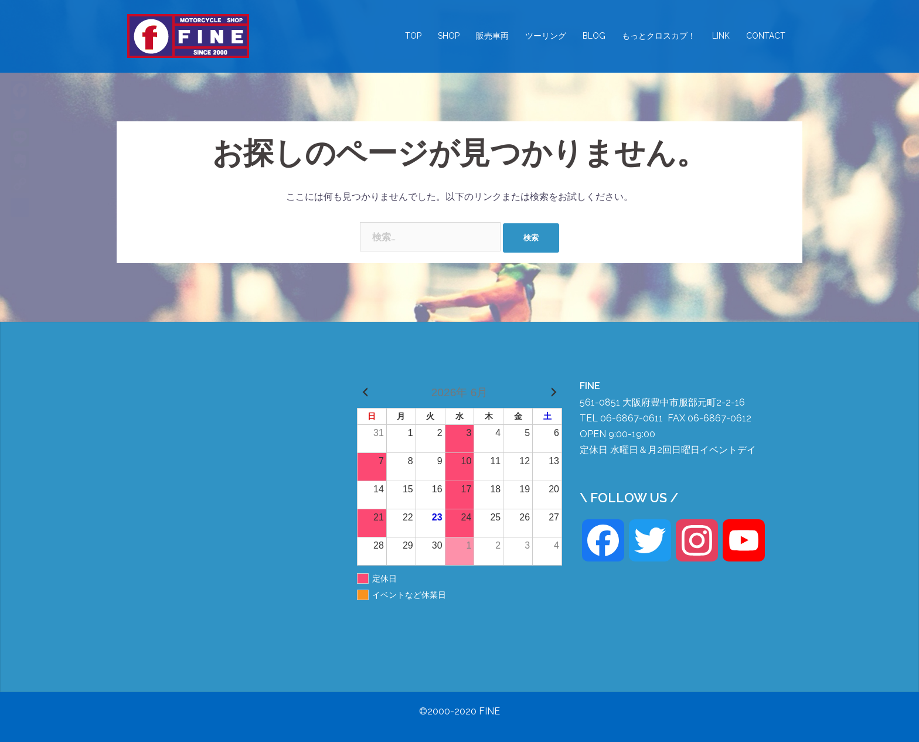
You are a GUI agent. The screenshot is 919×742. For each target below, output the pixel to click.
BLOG (594, 35)
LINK (721, 35)
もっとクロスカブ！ (659, 35)
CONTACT (765, 35)
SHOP (449, 35)
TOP (413, 35)
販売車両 (492, 35)
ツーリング (545, 35)
